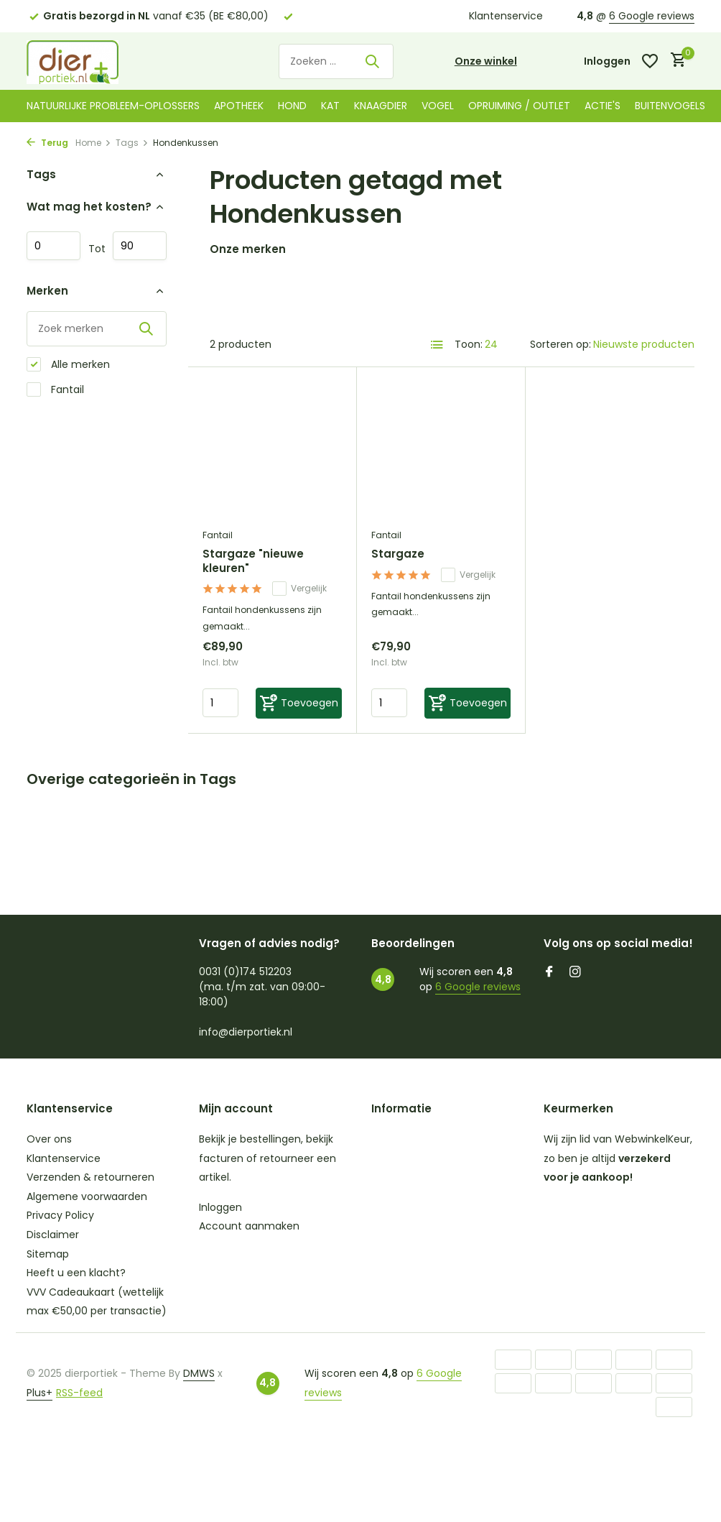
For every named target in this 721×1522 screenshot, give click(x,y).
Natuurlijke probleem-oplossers (113, 105)
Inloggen (220, 1207)
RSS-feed (79, 1392)
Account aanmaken (249, 1226)
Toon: (469, 344)
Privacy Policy (60, 1215)
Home (93, 143)
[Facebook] (549, 973)
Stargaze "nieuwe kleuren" (253, 561)
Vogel (438, 105)
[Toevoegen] (299, 703)
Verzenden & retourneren (90, 1177)
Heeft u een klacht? (76, 1272)
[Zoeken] (336, 61)
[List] (437, 344)
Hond (292, 105)
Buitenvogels (670, 105)
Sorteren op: (560, 344)
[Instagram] (575, 973)
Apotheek (239, 105)
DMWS (199, 1373)
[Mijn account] (607, 61)
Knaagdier (380, 105)
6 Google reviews (651, 16)
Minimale (53, 245)
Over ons (49, 1139)
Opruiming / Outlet (519, 105)
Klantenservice (506, 16)
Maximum (140, 245)
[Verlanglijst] (650, 61)
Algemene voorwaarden (87, 1196)
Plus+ (39, 1392)
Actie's (602, 105)
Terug (47, 143)
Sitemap (48, 1254)
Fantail (55, 389)
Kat (330, 105)
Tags (132, 143)
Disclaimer (53, 1234)
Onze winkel (486, 61)
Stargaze (397, 554)
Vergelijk (299, 588)
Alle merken (68, 364)
